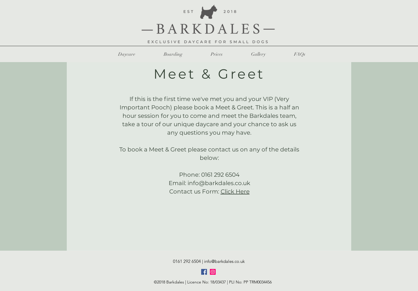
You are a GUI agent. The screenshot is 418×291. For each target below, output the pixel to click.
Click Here (235, 191)
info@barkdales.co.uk (219, 183)
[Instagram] (213, 272)
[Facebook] (204, 272)
